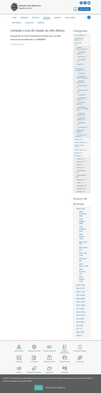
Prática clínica (80, 150)
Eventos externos (81, 142)
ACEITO (38, 388)
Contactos (19, 361)
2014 (80, 319)
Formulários (34, 361)
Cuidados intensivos (81, 81)
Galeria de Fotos (65, 361)
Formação (29, 23)
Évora (80, 167)
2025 (80, 209)
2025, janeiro (81, 279)
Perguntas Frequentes (34, 372)
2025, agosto (81, 236)
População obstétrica (81, 118)
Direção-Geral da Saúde (82, 48)
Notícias (19, 372)
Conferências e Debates (78, 39)
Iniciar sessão (84, 9)
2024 (80, 285)
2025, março (83, 265)
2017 (80, 309)
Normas (82, 57)
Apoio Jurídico (18, 351)
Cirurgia (81, 73)
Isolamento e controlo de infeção (82, 108)
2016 (80, 312)
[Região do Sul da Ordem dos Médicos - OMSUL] (25, 7)
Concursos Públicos (80, 351)
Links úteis (79, 361)
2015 (80, 315)
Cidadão (80, 64)
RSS (89, 35)
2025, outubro (82, 221)
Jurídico (57, 18)
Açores (81, 159)
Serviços (35, 18)
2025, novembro (83, 214)
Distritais (78, 156)
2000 (79, 336)
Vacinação (82, 127)
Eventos (78, 139)
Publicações (70, 18)
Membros (24, 18)
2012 (79, 326)
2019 (80, 302)
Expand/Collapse (86, 43)
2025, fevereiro (82, 271)
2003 (80, 332)
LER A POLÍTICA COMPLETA (55, 388)
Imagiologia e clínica (81, 98)
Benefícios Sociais (34, 351)
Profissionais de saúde (80, 69)
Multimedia (16, 23)
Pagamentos (49, 372)
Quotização (64, 372)
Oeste (80, 183)
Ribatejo (81, 188)
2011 (79, 329)
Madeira (81, 180)
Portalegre (82, 185)
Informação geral (81, 53)
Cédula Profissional (49, 351)
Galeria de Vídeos (49, 361)
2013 (80, 322)
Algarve (81, 162)
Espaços (41, 23)
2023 (80, 288)
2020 (80, 299)
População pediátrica (81, 114)
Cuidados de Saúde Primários (83, 77)
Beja (80, 164)
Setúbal (81, 191)
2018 (80, 305)
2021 (80, 295)
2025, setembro (82, 229)
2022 (80, 292)
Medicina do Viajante (80, 131)
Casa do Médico (80, 35)
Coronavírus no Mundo (81, 135)
